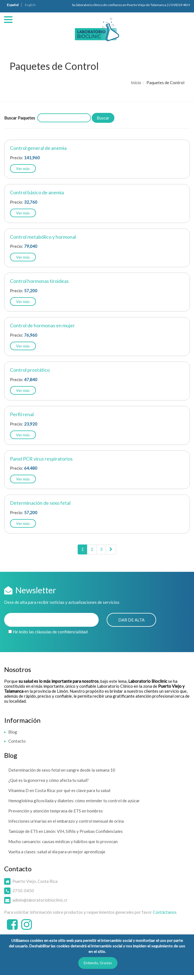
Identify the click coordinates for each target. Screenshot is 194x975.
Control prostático (30, 370)
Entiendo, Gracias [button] (98, 963)
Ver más (23, 168)
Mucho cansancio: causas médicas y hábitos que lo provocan (63, 841)
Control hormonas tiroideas (39, 281)
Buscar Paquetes (19, 117)
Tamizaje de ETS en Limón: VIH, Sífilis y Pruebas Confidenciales (65, 831)
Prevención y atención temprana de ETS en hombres (55, 810)
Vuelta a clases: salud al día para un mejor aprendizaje (56, 851)
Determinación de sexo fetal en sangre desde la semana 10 (61, 769)
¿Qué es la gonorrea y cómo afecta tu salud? (48, 780)
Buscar (103, 117)
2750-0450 (23, 890)
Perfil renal (22, 414)
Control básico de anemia (37, 192)
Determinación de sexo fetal (40, 503)
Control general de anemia (38, 148)
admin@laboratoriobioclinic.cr (40, 899)
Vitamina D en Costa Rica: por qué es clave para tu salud (59, 790)
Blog (12, 731)
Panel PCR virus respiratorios (41, 459)
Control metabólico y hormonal (43, 237)
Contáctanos (165, 912)
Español (13, 5)
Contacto (17, 740)
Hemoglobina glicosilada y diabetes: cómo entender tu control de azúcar (74, 800)
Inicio (136, 82)
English (30, 5)
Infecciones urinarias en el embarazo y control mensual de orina (66, 821)
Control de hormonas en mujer (42, 325)
